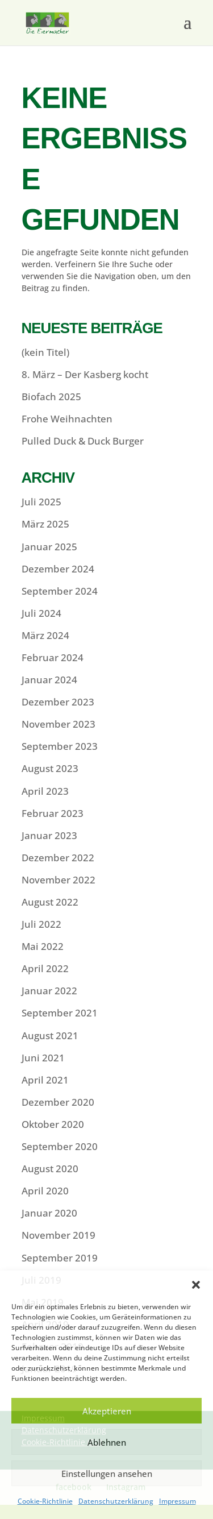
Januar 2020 (49, 1212)
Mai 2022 (43, 946)
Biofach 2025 (51, 396)
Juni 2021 (43, 1057)
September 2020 (60, 1146)
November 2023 (58, 724)
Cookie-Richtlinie (45, 1501)
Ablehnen (106, 1442)
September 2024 (60, 590)
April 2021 (45, 1079)
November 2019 (58, 1235)
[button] (196, 1284)
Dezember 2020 (58, 1102)
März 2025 (45, 523)
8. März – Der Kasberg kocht (85, 374)
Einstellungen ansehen (106, 1473)
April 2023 (45, 791)
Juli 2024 (41, 613)
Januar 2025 (49, 546)
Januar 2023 (49, 835)
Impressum (177, 1501)
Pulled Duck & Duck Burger (83, 440)
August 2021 (50, 1035)
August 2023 (50, 768)
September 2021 (60, 1012)
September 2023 (60, 746)
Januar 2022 (49, 990)
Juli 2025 (41, 501)
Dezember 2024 (58, 568)
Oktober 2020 (53, 1124)
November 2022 (58, 879)
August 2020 (50, 1168)
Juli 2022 (41, 924)
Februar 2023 (52, 813)
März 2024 (45, 635)
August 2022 (50, 901)
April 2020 (45, 1190)
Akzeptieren (106, 1411)
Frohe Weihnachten (67, 418)
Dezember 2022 (58, 857)
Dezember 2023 (58, 701)
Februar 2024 (52, 657)
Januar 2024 (49, 679)
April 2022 (45, 968)
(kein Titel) (45, 352)
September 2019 (60, 1257)
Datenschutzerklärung (115, 1501)
